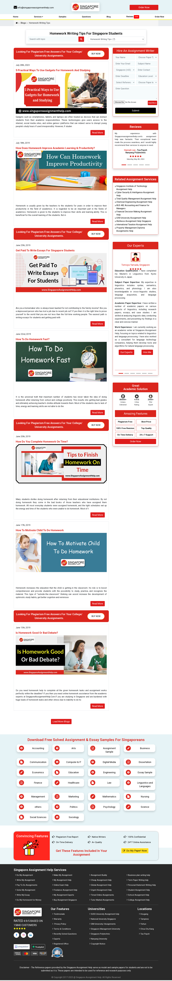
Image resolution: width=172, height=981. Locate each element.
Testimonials (59, 915)
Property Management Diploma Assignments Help (130, 230)
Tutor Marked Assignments (102, 900)
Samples (62, 17)
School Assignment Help (138, 895)
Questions (86, 17)
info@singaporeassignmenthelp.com (34, 7)
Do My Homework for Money (29, 900)
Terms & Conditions (62, 930)
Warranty (58, 920)
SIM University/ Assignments (103, 925)
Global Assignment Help (101, 886)
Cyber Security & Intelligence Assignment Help (135, 194)
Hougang (144, 915)
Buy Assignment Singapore (65, 900)
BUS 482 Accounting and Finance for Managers (132, 207)
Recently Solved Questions (65, 934)
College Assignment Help (139, 900)
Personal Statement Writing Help (142, 886)
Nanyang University (99, 939)
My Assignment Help (62, 881)
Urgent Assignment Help (101, 890)
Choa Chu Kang (147, 930)
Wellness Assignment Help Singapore (133, 221)
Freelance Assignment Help (65, 890)
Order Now (144, 7)
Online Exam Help (61, 886)
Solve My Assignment (26, 890)
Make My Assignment (63, 876)
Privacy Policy (60, 925)
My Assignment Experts (64, 895)
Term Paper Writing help (138, 881)
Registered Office (61, 944)
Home (15, 17)
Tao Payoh (145, 934)
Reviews (132, 17)
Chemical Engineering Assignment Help (134, 202)
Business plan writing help (139, 876)
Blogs (23, 23)
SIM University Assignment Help (131, 218)
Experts (57, 939)
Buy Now (95, 54)
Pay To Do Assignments (27, 886)
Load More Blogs (61, 722)
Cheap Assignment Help (101, 881)
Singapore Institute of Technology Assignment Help (131, 188)
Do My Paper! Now (135, 851)
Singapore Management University (105, 930)
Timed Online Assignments (102, 895)
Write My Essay (23, 895)
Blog (109, 17)
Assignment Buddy (99, 876)
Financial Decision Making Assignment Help (134, 213)
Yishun (143, 925)
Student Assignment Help (139, 890)
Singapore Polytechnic (100, 934)
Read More (97, 133)
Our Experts (126, 352)
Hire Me (147, 352)
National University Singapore (103, 920)
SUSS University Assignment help (105, 915)
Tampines (144, 920)
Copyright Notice (98, 944)
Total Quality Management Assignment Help (136, 199)
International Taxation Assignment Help (134, 225)
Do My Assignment (25, 876)
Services (38, 17)
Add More (152, 103)
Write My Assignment (26, 881)
